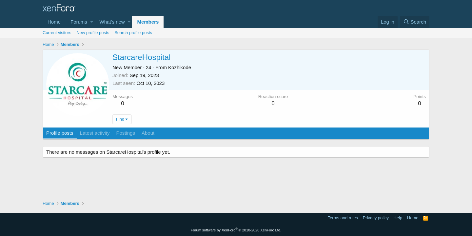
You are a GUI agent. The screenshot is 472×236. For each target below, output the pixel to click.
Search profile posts (133, 32)
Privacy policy (376, 217)
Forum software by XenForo (236, 230)
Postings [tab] (125, 133)
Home (54, 22)
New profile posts (92, 32)
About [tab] (148, 133)
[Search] (414, 22)
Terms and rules (343, 217)
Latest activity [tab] (95, 133)
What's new (112, 22)
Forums (78, 22)
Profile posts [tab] (59, 133)
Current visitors (57, 32)
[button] (91, 22)
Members (148, 22)
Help (398, 217)
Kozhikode (179, 67)
